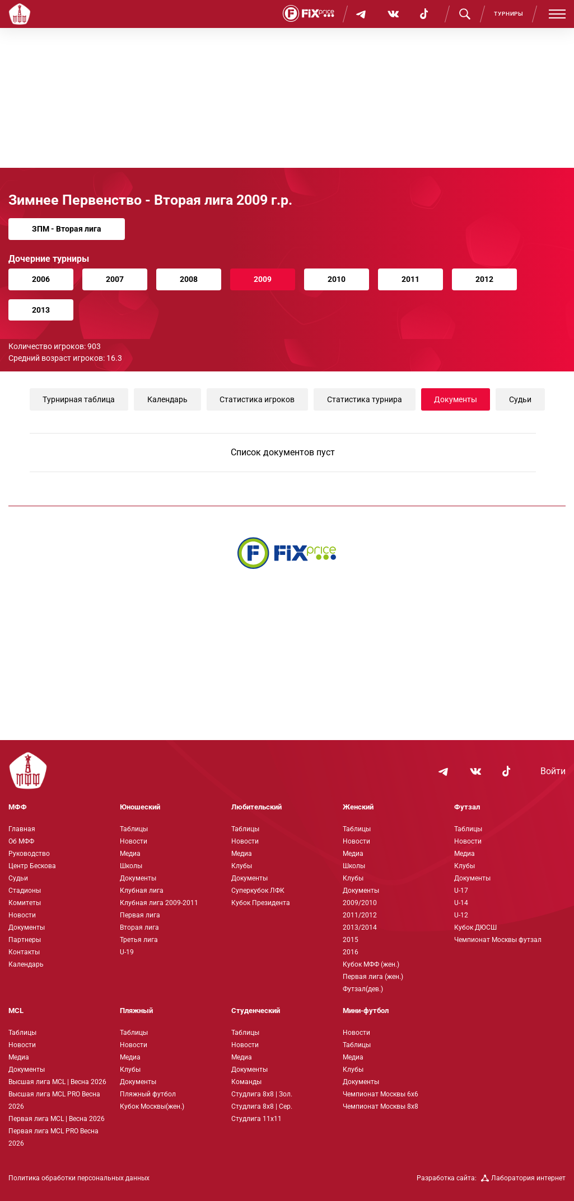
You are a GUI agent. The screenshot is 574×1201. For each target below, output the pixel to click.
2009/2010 (360, 903)
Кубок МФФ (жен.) (371, 964)
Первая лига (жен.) (373, 977)
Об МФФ (21, 841)
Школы (131, 866)
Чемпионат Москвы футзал (498, 940)
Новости (22, 915)
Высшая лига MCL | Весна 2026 (57, 1082)
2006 (41, 279)
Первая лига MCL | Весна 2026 (56, 1119)
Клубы (241, 866)
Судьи (520, 399)
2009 (263, 279)
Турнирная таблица (79, 399)
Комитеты (24, 903)
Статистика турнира (364, 399)
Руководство (29, 854)
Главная (21, 829)
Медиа (130, 854)
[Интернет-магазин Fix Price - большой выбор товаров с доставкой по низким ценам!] (287, 552)
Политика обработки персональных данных (79, 1178)
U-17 (461, 890)
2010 (337, 279)
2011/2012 (360, 915)
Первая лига (140, 915)
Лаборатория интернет (523, 1178)
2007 (115, 279)
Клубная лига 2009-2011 (159, 903)
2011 (410, 279)
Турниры (509, 14)
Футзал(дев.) (363, 989)
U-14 (461, 903)
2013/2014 (360, 927)
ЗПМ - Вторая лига (66, 228)
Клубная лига (142, 890)
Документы (455, 399)
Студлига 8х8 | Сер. (261, 1106)
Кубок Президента (260, 903)
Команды (246, 1082)
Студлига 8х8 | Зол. (261, 1094)
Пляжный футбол (148, 1094)
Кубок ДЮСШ (475, 927)
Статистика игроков (257, 399)
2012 (484, 279)
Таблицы (134, 829)
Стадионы (24, 890)
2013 (41, 309)
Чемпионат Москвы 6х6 (380, 1094)
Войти (553, 771)
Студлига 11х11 (256, 1119)
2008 (189, 279)
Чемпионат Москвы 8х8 (380, 1106)
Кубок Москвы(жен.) (152, 1106)
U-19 (127, 952)
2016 (350, 952)
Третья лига (139, 940)
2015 (350, 940)
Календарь (167, 399)
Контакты (24, 952)
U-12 (461, 915)
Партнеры (24, 940)
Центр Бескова (32, 866)
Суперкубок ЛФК (257, 890)
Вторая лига (139, 927)
